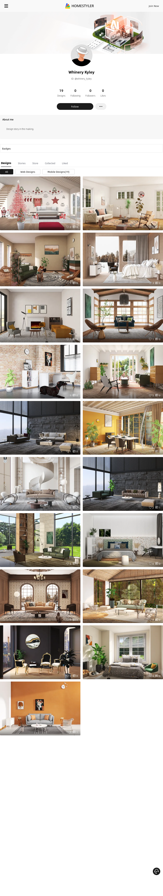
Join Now (154, 6)
